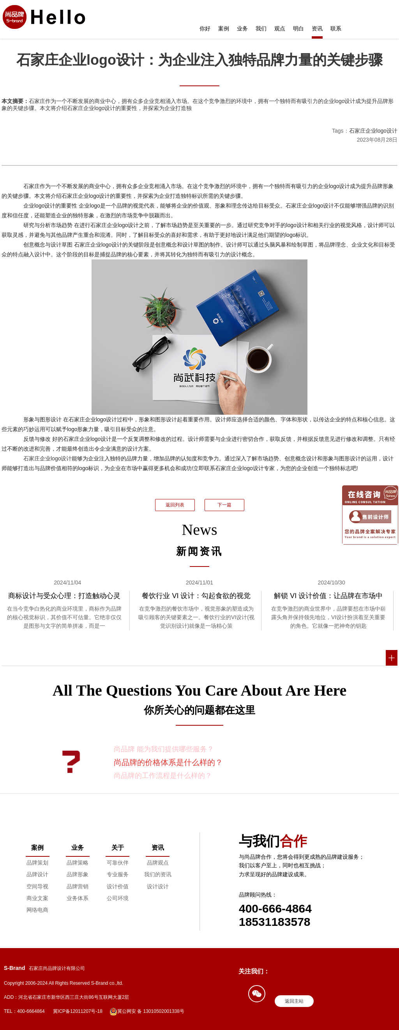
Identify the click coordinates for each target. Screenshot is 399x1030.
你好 (205, 28)
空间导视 (37, 886)
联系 (335, 28)
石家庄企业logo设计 (373, 131)
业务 (242, 28)
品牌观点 (158, 863)
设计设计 (158, 886)
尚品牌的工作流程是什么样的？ (163, 776)
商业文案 (37, 898)
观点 (279, 28)
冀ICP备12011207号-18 (77, 1011)
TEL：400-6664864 (24, 1011)
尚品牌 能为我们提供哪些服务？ (164, 749)
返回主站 (294, 1001)
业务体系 (77, 898)
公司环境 (118, 898)
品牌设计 (37, 874)
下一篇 (224, 505)
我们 (261, 28)
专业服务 (118, 874)
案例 (223, 28)
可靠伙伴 (118, 863)
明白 (298, 28)
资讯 (317, 28)
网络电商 (37, 910)
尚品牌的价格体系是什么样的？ (168, 762)
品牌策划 (37, 863)
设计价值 (118, 886)
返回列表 (175, 505)
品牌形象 (77, 874)
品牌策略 (77, 863)
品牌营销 (77, 886)
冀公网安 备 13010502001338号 (146, 1012)
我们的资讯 (157, 874)
